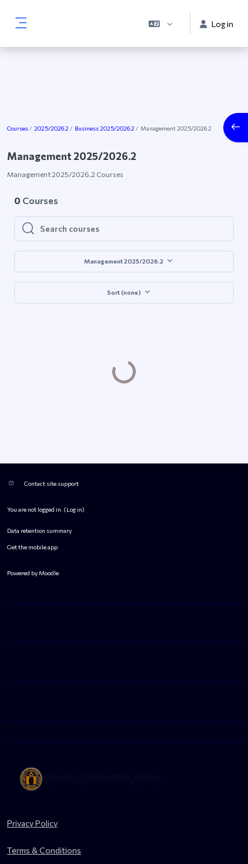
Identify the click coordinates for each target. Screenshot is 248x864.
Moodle (49, 541)
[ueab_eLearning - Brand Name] (124, 748)
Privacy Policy (32, 792)
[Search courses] (133, 229)
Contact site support (51, 452)
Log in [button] (216, 24)
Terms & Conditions (44, 819)
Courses (17, 128)
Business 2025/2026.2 (105, 128)
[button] (160, 23)
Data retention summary (39, 499)
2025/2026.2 (51, 128)
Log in (74, 478)
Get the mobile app (32, 515)
